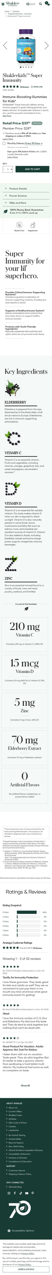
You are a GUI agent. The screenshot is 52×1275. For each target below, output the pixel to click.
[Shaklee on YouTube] (26, 1193)
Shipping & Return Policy (20, 1174)
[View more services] (37, 87)
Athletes (12, 1119)
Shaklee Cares (15, 1115)
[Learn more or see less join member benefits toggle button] (8, 139)
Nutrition (16, 11)
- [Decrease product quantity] (4, 169)
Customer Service (17, 1170)
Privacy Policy (27, 1253)
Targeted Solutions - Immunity (20, 14)
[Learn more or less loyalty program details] (12, 157)
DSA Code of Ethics (18, 1123)
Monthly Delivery (14, 143)
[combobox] (34, 143)
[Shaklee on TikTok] (21, 1192)
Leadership (14, 1130)
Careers (12, 1126)
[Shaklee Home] (13, 4)
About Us (13, 1108)
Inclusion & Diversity (18, 1158)
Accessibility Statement (19, 1154)
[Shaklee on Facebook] (14, 1193)
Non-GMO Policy (16, 1146)
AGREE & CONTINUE (26, 1269)
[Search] (40, 4)
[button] (26, 188)
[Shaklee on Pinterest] (32, 1193)
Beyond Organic (16, 1143)
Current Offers (15, 1111)
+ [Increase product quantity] (11, 169)
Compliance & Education (20, 1161)
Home (7, 11)
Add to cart (32, 169)
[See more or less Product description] (7, 116)
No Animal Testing (17, 1135)
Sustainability (15, 1139)
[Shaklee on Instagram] (9, 1193)
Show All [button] (25, 1085)
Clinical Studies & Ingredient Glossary (26, 1150)
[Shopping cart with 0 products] (47, 4)
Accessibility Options (23, 1230)
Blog (15, 1187)
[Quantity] (7, 169)
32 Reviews (24, 87)
